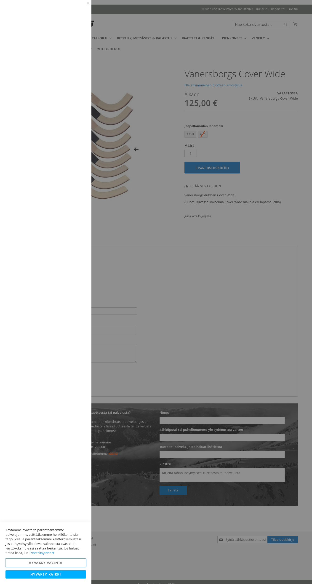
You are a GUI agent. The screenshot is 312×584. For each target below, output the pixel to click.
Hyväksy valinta (45, 562)
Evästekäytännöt (41, 553)
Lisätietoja (78, 42)
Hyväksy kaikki (45, 574)
